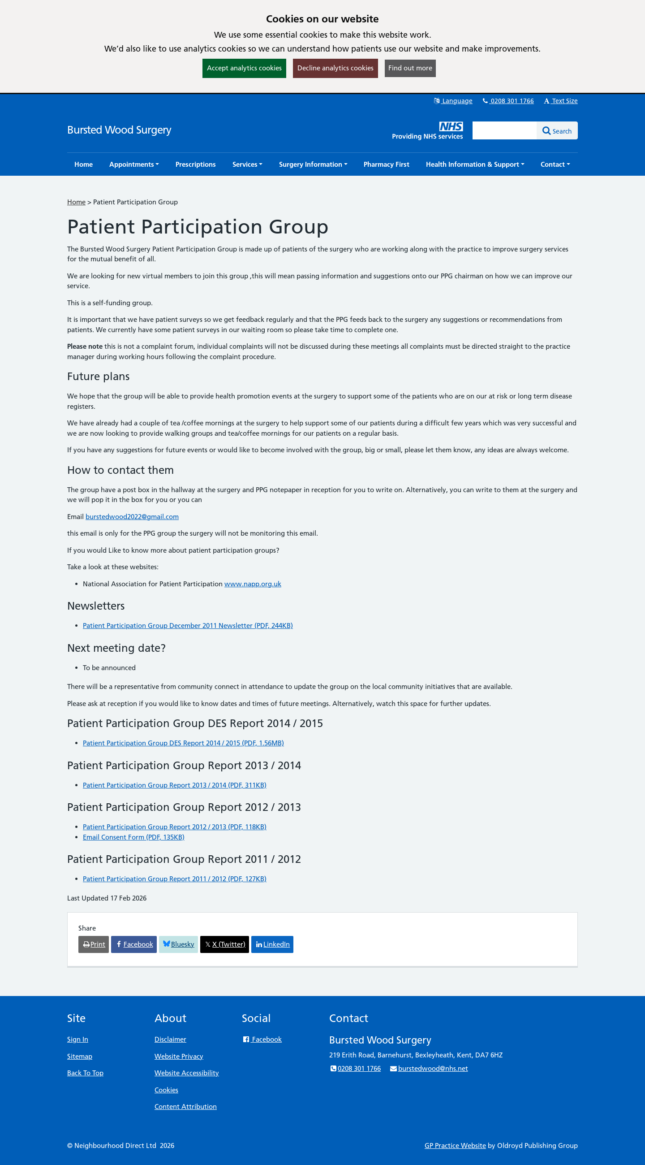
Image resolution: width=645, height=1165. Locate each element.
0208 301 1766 (507, 101)
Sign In (77, 1039)
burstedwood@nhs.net (428, 1068)
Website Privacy (179, 1056)
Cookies (166, 1090)
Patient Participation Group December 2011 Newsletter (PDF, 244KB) (188, 625)
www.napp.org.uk (252, 584)
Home (76, 202)
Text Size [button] (560, 101)
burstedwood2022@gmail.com (132, 516)
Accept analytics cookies (244, 68)
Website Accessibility (187, 1073)
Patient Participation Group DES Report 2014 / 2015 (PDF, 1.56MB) (183, 743)
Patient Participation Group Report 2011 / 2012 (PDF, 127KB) (175, 879)
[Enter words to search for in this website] (505, 130)
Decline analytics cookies (335, 68)
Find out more (410, 68)
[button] (134, 164)
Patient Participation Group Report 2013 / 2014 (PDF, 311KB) (175, 785)
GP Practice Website (455, 1145)
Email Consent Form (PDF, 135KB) (134, 837)
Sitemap (79, 1056)
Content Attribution (186, 1106)
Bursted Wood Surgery (119, 129)
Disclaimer (170, 1039)
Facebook (262, 1039)
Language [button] (453, 101)
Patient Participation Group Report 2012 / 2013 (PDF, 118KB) (175, 827)
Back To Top (85, 1073)
